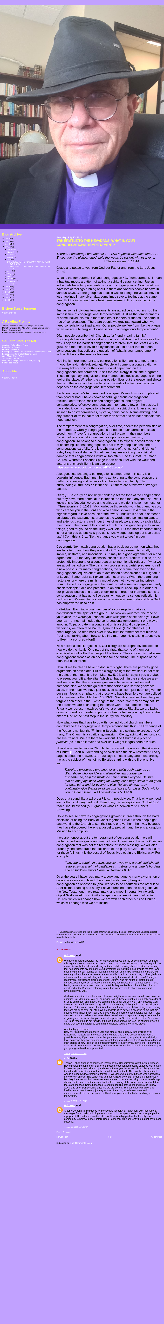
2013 (7, 289)
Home (110, 1137)
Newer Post (62, 1137)
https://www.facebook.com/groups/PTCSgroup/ (90, 467)
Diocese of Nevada (10, 349)
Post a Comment (64, 1132)
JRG (66, 1057)
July (9, 259)
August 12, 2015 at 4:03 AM (76, 1127)
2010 (7, 297)
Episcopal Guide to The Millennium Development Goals (26, 351)
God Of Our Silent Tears (13, 356)
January (11, 284)
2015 (7, 247)
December (12, 249)
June (10, 271)
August (11, 257)
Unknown (69, 955)
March (10, 279)
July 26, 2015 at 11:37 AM (75, 1054)
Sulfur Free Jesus (10, 363)
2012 (7, 292)
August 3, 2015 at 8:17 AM (75, 1101)
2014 (7, 286)
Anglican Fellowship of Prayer (15, 345)
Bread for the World (10, 347)
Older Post (156, 1137)
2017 (7, 241)
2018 (7, 238)
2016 (7, 244)
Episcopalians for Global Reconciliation (19, 354)
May (10, 274)
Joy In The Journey (10, 358)
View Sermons (9, 313)
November (12, 252)
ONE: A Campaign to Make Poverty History (21, 360)
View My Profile (9, 378)
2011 (7, 295)
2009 (7, 300)
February (12, 281)
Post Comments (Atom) (81, 1143)
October (11, 254)
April (10, 276)
